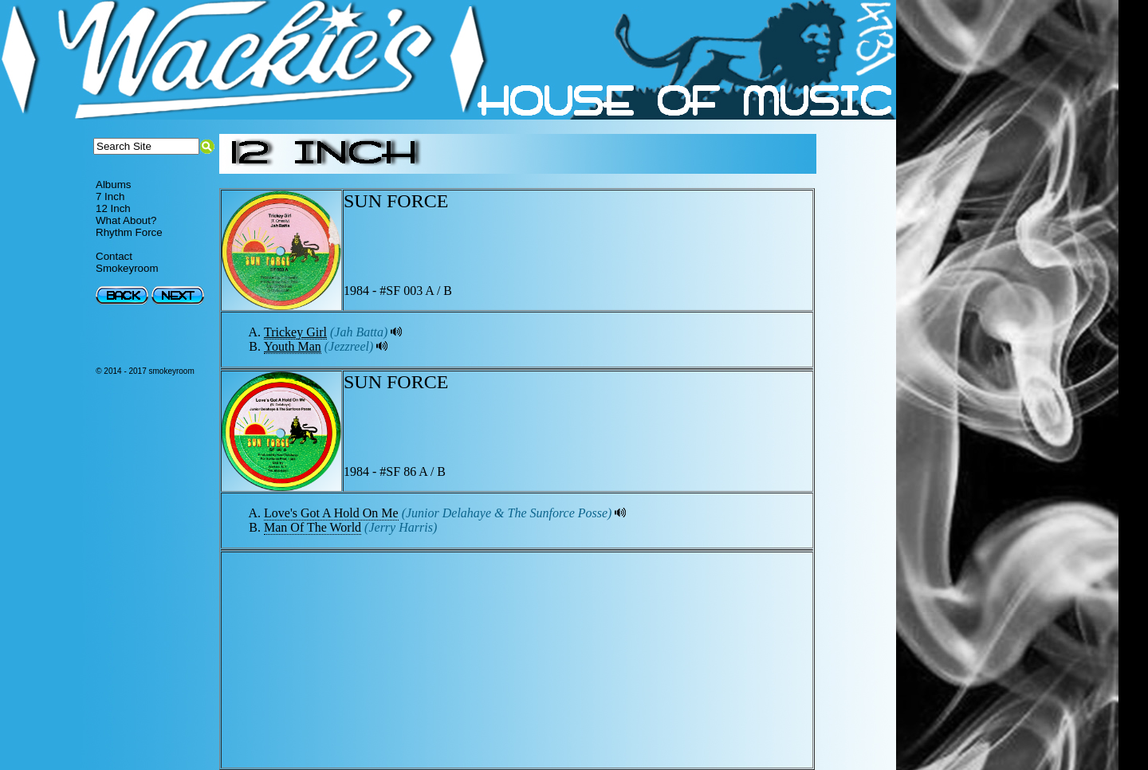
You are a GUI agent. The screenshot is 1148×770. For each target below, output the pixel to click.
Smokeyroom (127, 268)
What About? (126, 220)
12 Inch (113, 208)
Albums (113, 185)
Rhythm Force (129, 232)
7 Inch (110, 196)
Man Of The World (312, 527)
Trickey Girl (295, 332)
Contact (114, 256)
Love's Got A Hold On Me (331, 513)
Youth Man (292, 346)
